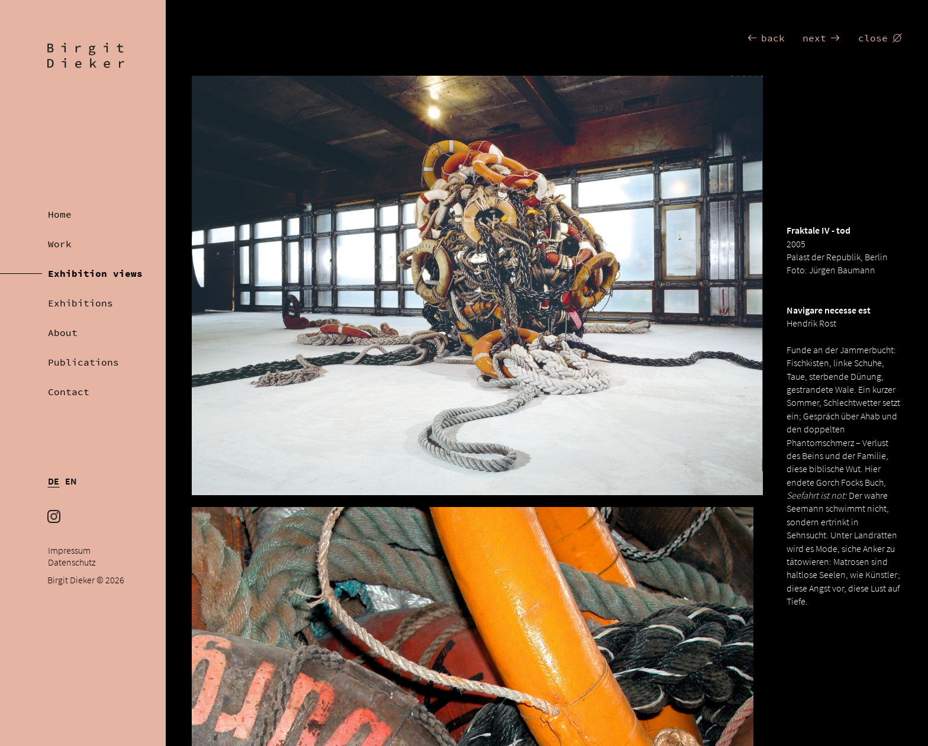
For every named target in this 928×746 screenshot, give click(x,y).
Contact (68, 392)
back (766, 38)
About (63, 332)
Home (60, 214)
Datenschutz (71, 562)
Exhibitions (80, 303)
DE (53, 481)
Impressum (69, 550)
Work (60, 244)
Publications (83, 362)
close (880, 38)
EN (71, 481)
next (821, 38)
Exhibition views (95, 273)
